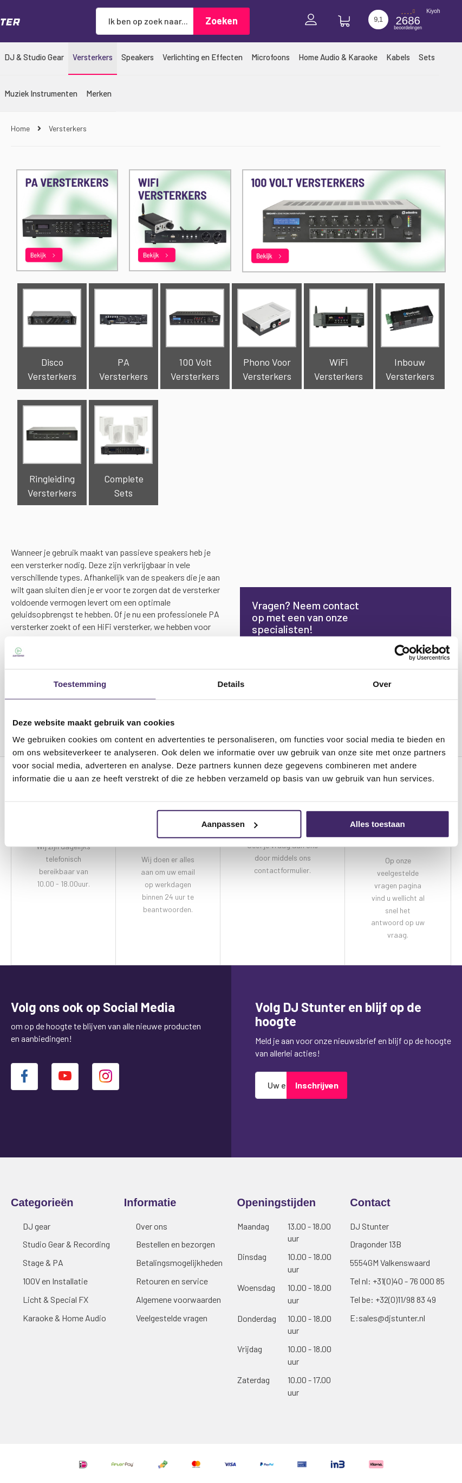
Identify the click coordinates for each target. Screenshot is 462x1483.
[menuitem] (34, 57)
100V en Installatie (55, 1281)
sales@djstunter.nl (392, 1318)
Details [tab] (231, 683)
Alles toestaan (377, 824)
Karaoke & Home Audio (64, 1318)
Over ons (151, 1226)
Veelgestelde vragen (171, 1318)
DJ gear (36, 1226)
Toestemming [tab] (80, 683)
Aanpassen (229, 824)
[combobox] (144, 21)
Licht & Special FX (55, 1299)
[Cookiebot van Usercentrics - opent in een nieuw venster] (402, 652)
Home (21, 128)
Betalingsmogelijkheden (179, 1262)
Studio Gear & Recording (66, 1244)
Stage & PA (43, 1262)
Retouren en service (172, 1281)
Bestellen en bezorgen (175, 1244)
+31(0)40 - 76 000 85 (409, 1281)
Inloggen (313, 21)
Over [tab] (382, 683)
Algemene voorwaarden (178, 1299)
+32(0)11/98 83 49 (405, 1299)
